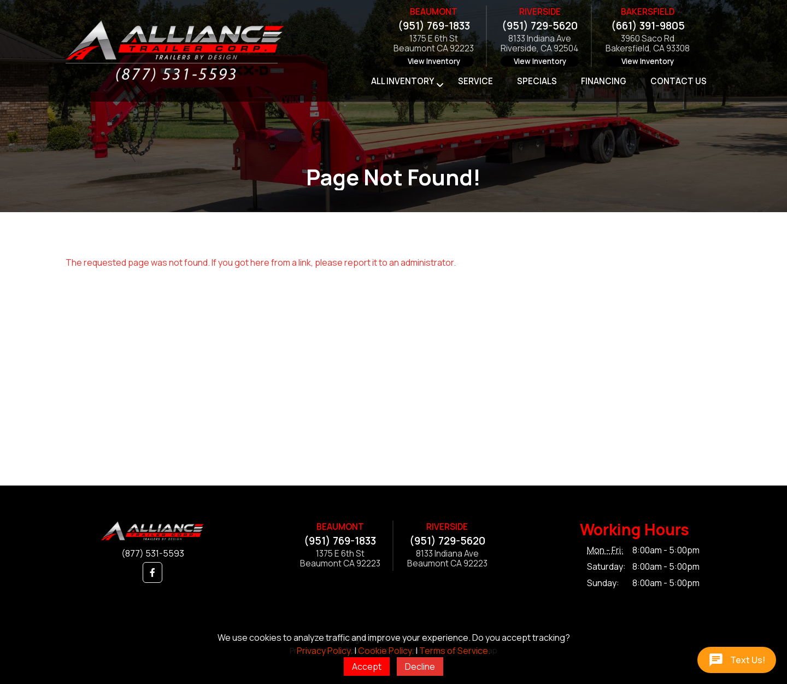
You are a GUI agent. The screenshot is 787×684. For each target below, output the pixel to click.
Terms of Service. (454, 651)
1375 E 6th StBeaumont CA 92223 (433, 44)
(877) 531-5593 (152, 553)
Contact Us (678, 81)
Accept (366, 666)
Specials (537, 81)
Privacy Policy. (325, 651)
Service (475, 81)
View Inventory (434, 61)
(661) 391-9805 (648, 26)
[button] (152, 572)
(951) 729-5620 (540, 26)
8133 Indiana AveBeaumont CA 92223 (447, 559)
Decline (420, 666)
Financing (603, 81)
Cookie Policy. (386, 651)
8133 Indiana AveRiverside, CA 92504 (540, 44)
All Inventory (402, 81)
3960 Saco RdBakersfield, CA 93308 (648, 44)
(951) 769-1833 (434, 26)
